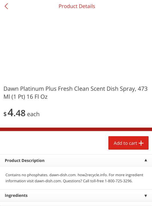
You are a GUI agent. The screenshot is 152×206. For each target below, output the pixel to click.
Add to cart (125, 143)
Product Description (24, 160)
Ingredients (16, 195)
